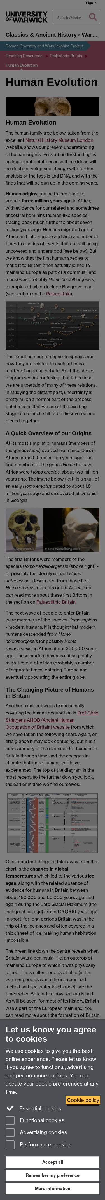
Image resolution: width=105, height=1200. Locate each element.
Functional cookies (35, 1121)
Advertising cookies (36, 1133)
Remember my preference (53, 1175)
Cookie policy (83, 1100)
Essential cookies (33, 1108)
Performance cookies (38, 1145)
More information (52, 1188)
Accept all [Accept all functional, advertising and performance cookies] (52, 1162)
